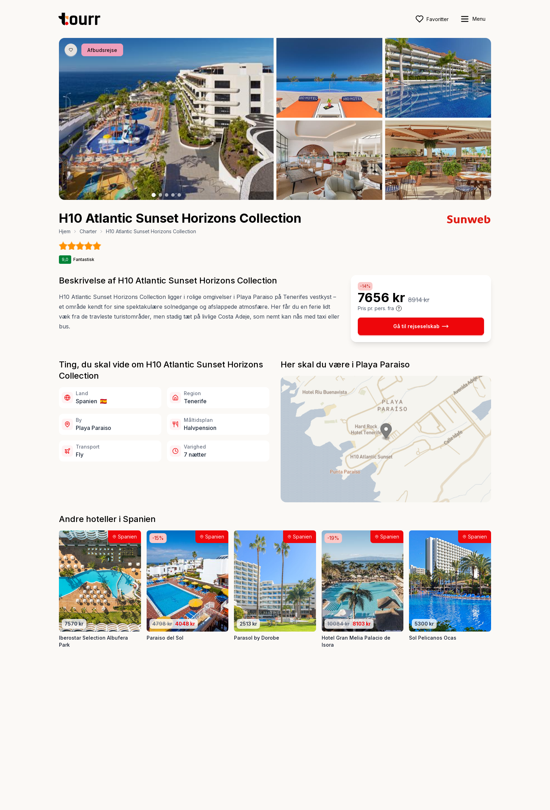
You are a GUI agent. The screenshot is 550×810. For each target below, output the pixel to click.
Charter (88, 231)
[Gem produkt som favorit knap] (71, 50)
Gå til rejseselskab (421, 326)
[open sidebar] (472, 19)
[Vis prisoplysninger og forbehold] (399, 308)
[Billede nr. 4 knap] (173, 195)
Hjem (65, 231)
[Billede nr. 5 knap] (179, 195)
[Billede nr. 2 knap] (160, 195)
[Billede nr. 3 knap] (166, 195)
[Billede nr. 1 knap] (154, 195)
